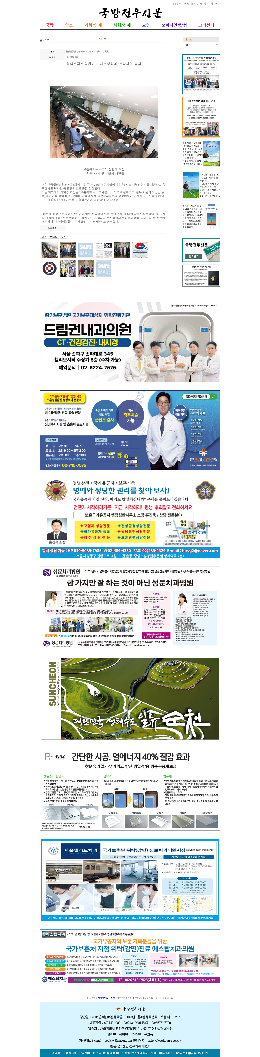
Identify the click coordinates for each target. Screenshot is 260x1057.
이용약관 (91, 998)
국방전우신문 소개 (153, 998)
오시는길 (168, 998)
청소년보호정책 (134, 998)
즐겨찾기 (215, 3)
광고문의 (204, 3)
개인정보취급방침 (106, 998)
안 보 (188, 45)
